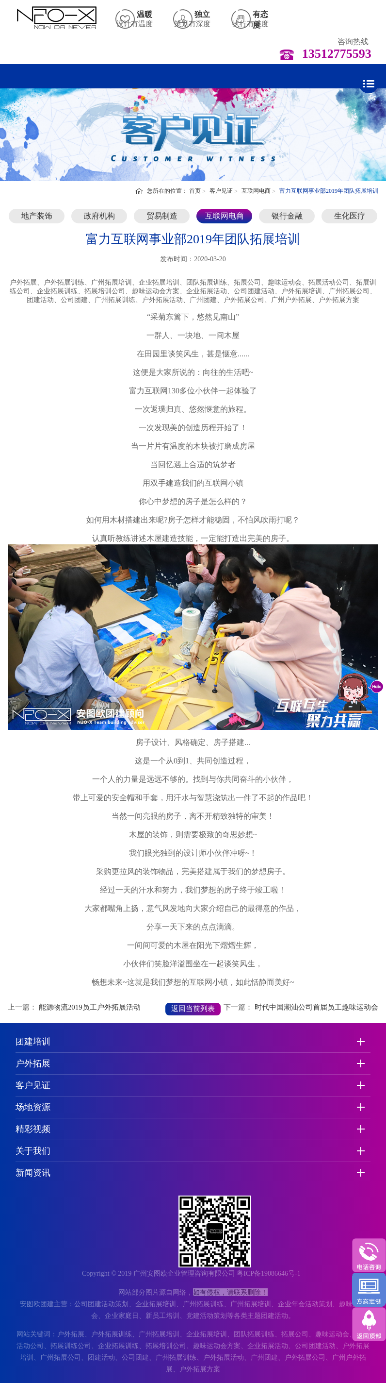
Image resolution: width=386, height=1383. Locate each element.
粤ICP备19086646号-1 (268, 1273)
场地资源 (33, 1107)
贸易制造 (161, 216)
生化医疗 (349, 216)
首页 (195, 190)
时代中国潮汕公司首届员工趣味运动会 (316, 1007)
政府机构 (99, 216)
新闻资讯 (33, 1173)
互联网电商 (256, 190)
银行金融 (287, 216)
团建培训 (33, 1041)
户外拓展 (33, 1063)
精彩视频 (33, 1129)
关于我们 (33, 1151)
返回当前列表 (193, 1008)
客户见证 (221, 190)
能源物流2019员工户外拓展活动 (90, 1007)
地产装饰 (36, 216)
